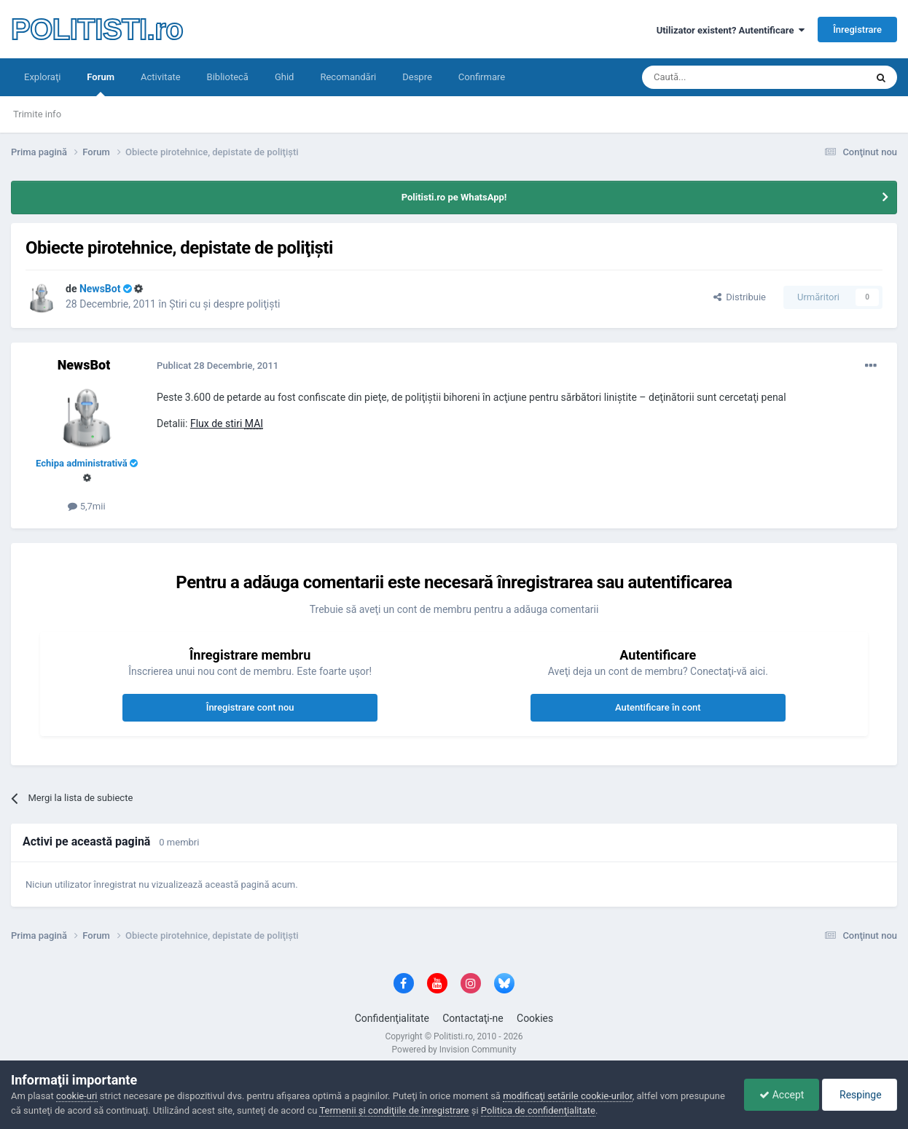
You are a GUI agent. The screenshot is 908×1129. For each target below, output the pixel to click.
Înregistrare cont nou (250, 707)
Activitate (161, 76)
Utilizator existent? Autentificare (731, 30)
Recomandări (348, 76)
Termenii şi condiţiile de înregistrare (394, 1110)
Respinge (859, 1095)
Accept (781, 1095)
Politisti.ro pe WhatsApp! (454, 197)
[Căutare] (713, 77)
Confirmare (481, 76)
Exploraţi (42, 76)
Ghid (284, 76)
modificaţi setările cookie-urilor (568, 1095)
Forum (100, 83)
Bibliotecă (227, 76)
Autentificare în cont (658, 707)
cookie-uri (77, 1095)
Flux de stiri (226, 423)
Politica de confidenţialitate (538, 1110)
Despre (417, 76)
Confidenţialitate (392, 1018)
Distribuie (739, 297)
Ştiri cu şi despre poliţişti (224, 304)
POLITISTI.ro (97, 29)
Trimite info (37, 114)
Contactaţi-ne (473, 1018)
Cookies (535, 1018)
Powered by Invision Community (454, 1049)
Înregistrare (857, 29)
